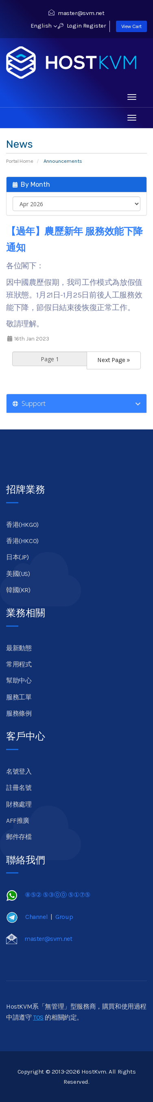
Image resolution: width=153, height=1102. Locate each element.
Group (64, 917)
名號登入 (18, 771)
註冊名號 (18, 787)
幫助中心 (18, 680)
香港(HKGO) (22, 524)
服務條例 (18, 713)
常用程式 (18, 664)
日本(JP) (17, 557)
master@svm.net (76, 13)
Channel (36, 917)
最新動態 (18, 648)
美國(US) (18, 574)
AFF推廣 (17, 820)
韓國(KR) (18, 590)
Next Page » (113, 360)
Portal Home (19, 161)
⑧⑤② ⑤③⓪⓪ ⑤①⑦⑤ (57, 895)
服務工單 (18, 697)
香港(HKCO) (22, 541)
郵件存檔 (18, 837)
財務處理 (18, 804)
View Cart (131, 26)
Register (94, 25)
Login (70, 25)
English (44, 25)
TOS (38, 1017)
